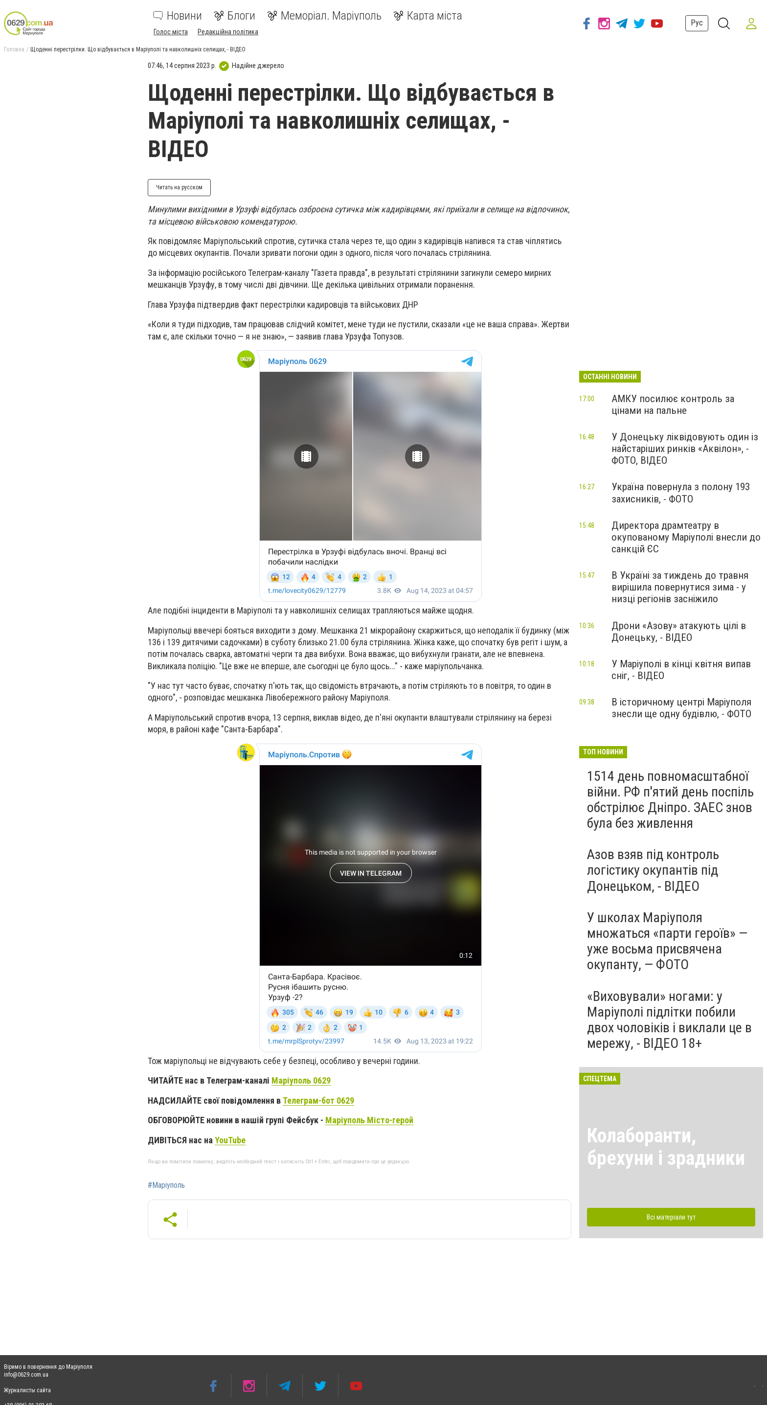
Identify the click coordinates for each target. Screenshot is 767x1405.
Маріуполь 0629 (301, 1080)
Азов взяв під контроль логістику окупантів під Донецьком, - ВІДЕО (653, 870)
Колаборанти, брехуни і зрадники (666, 1147)
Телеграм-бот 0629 (318, 1100)
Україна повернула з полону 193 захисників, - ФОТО (680, 492)
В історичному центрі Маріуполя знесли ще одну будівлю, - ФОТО (681, 708)
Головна (14, 49)
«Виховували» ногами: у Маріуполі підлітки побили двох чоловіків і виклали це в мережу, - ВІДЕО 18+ (669, 1020)
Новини (177, 16)
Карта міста (427, 16)
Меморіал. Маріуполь (324, 16)
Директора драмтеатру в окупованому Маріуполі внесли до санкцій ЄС (686, 537)
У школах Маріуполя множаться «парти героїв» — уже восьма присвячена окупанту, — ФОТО (667, 941)
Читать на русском (179, 187)
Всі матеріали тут (671, 1217)
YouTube (230, 1140)
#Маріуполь (166, 1185)
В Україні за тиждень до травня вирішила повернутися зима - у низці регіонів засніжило (679, 587)
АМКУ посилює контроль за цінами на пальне (672, 404)
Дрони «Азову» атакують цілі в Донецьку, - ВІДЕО (678, 631)
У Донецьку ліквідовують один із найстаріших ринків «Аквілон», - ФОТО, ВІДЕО (684, 448)
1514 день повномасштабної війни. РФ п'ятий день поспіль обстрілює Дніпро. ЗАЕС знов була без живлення (670, 800)
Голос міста (171, 32)
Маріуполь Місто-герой (369, 1120)
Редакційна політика (228, 32)
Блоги (234, 16)
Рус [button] (697, 22)
